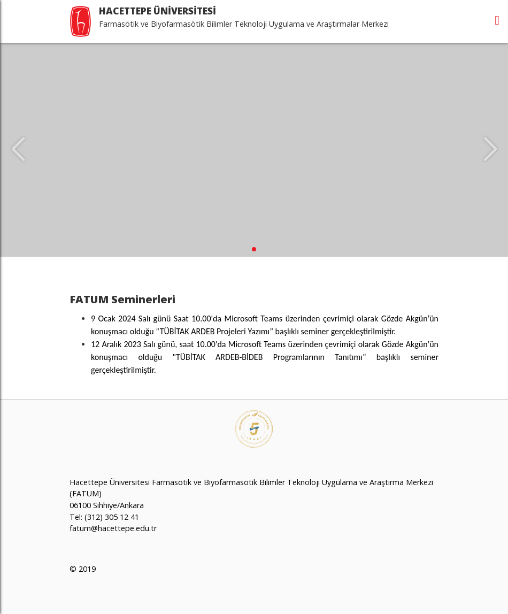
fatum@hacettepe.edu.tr (113, 528)
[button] (254, 249)
